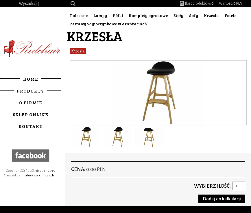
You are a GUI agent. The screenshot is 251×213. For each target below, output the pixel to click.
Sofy (193, 15)
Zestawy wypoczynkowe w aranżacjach (108, 24)
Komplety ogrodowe (148, 15)
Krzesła (211, 15)
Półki (118, 15)
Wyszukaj (28, 3)
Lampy (100, 15)
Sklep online (31, 114)
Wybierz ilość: (212, 186)
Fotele (230, 15)
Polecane (79, 15)
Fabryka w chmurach (40, 175)
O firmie (31, 102)
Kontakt (31, 126)
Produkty (31, 90)
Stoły (178, 15)
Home (31, 79)
